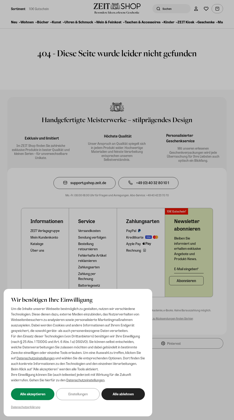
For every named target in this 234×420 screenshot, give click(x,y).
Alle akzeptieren (32, 393)
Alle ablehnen (123, 393)
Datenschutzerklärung (25, 407)
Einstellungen (78, 393)
